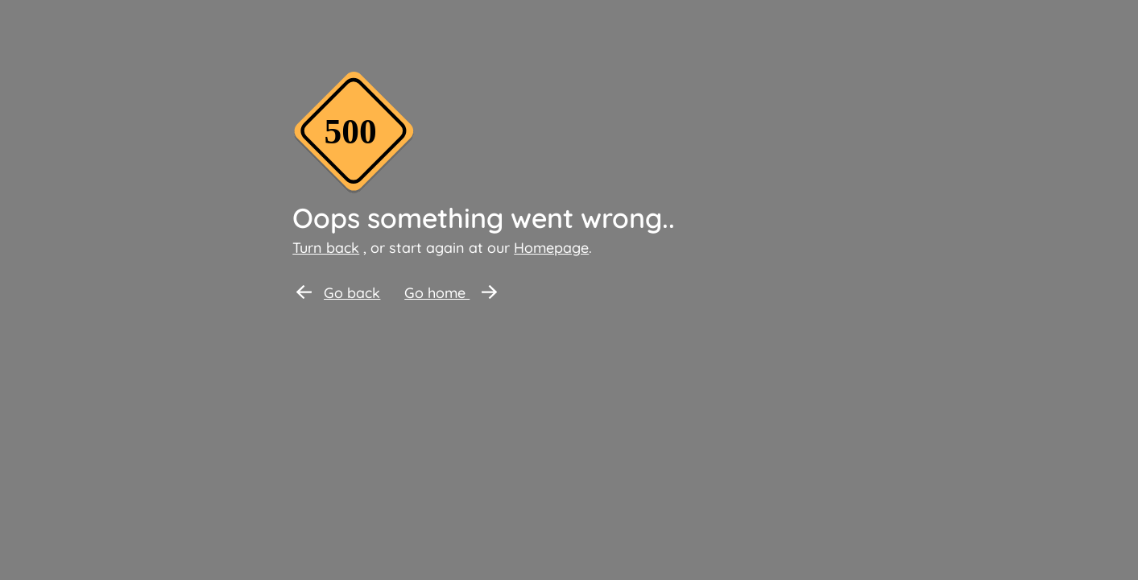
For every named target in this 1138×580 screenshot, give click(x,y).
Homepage (551, 247)
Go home (450, 293)
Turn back (325, 247)
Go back (338, 293)
